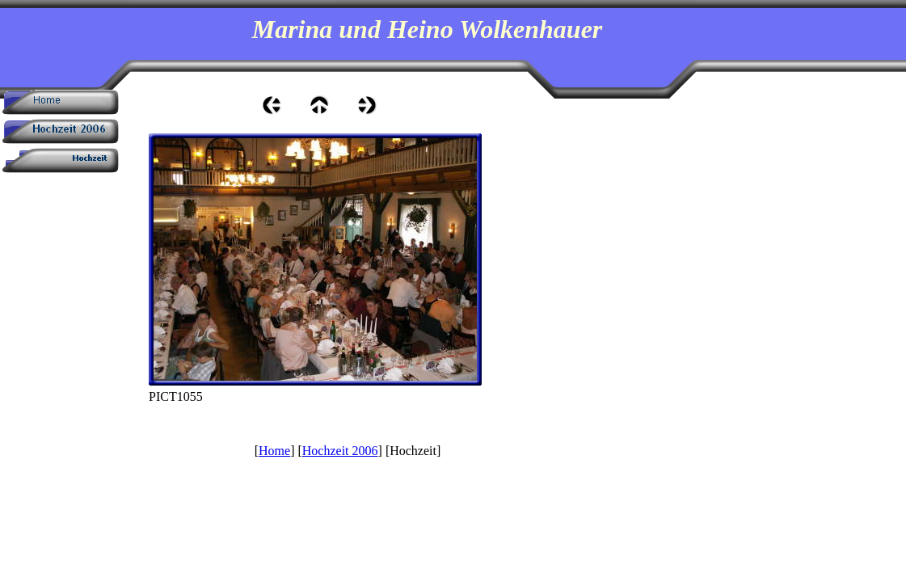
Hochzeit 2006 (340, 451)
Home (274, 451)
